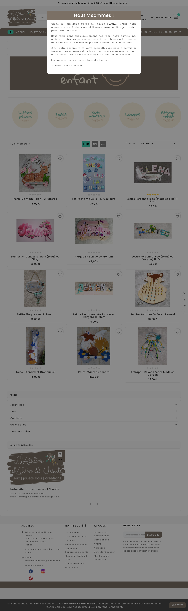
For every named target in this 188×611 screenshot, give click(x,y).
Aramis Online (118, 23)
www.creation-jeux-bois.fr (120, 27)
